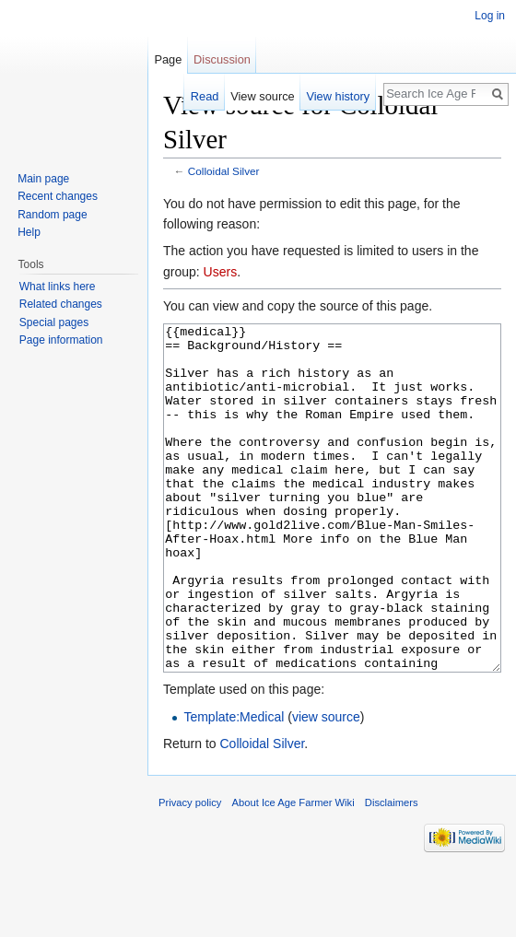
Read (205, 96)
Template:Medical (233, 786)
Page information (61, 340)
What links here (57, 286)
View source (262, 96)
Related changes (60, 304)
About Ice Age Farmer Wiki (293, 871)
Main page (43, 178)
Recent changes (58, 196)
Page (168, 59)
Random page (52, 214)
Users (221, 271)
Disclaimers (391, 871)
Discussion (222, 59)
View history (337, 96)
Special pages (53, 322)
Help (29, 232)
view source (326, 786)
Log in (490, 15)
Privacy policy (189, 871)
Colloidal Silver (224, 171)
